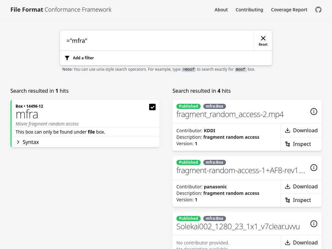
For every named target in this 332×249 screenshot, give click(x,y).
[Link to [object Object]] (61, 9)
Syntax (27, 142)
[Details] (314, 111)
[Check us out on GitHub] (318, 9)
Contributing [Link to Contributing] (249, 9)
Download (301, 130)
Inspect (298, 144)
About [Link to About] (221, 9)
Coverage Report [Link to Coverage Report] (289, 9)
